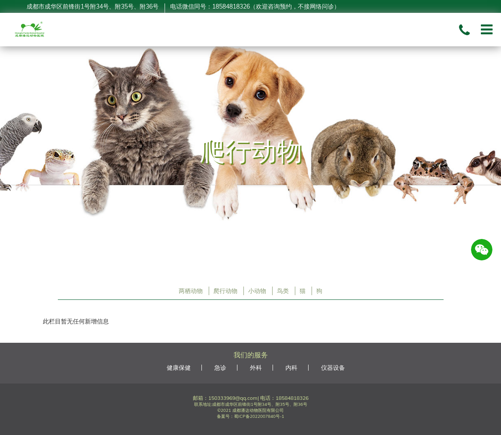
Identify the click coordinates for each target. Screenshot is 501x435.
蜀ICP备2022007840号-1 (259, 416)
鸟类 (283, 291)
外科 (256, 368)
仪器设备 (333, 368)
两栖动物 (191, 291)
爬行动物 (225, 291)
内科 (291, 368)
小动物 (257, 291)
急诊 (220, 368)
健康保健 (179, 368)
